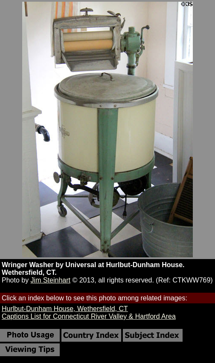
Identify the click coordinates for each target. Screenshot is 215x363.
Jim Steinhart (50, 280)
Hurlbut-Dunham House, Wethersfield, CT (65, 308)
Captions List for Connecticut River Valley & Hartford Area (89, 316)
